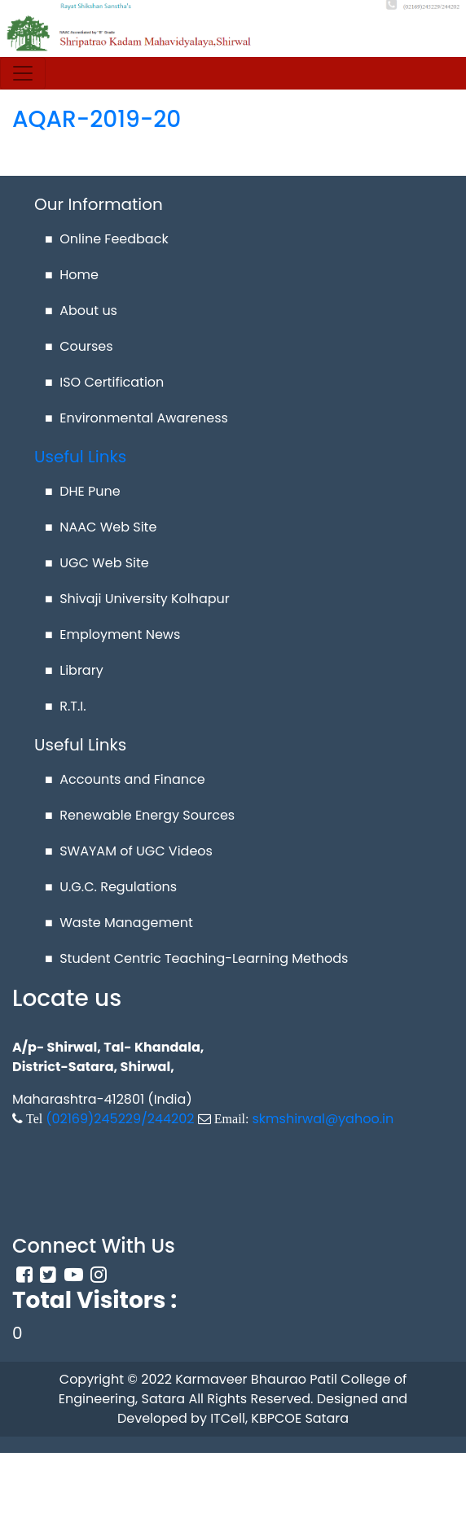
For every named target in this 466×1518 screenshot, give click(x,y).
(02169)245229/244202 (120, 1118)
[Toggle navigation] (23, 73)
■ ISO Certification (104, 382)
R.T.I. (72, 706)
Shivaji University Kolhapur (144, 598)
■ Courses (79, 346)
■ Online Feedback (107, 239)
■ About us (81, 310)
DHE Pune (90, 491)
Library (81, 670)
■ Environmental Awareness (136, 418)
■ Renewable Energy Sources (140, 815)
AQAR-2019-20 (96, 119)
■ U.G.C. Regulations (111, 886)
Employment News (119, 634)
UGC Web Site (104, 562)
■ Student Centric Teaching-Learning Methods (196, 958)
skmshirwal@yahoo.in (322, 1118)
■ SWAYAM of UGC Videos (129, 851)
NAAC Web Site (107, 527)
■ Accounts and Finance (125, 779)
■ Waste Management (119, 922)
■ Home (72, 274)
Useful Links (80, 456)
